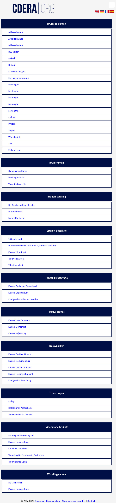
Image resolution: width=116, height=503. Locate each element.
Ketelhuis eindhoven (18, 448)
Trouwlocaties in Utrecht (20, 414)
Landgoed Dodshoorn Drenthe (23, 299)
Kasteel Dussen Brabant (19, 367)
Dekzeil (11, 58)
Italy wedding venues (18, 78)
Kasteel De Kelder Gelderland (22, 286)
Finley (11, 401)
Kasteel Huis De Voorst (19, 320)
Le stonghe (13, 84)
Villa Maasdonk (15, 265)
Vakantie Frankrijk (17, 184)
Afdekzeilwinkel (15, 32)
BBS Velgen (13, 51)
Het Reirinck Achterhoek (20, 407)
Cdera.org (39, 501)
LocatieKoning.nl (16, 218)
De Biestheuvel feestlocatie (21, 205)
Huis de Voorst (15, 211)
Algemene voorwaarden (73, 501)
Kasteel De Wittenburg (19, 361)
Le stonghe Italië (16, 177)
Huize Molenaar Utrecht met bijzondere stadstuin (32, 245)
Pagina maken (53, 501)
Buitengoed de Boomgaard (21, 435)
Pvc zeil (11, 123)
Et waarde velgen (16, 71)
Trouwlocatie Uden (17, 461)
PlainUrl (12, 117)
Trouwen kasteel (16, 258)
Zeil (10, 143)
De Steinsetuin (15, 482)
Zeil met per (14, 150)
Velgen (11, 130)
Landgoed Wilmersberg (19, 380)
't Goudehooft (15, 239)
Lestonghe (13, 97)
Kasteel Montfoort (17, 252)
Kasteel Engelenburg (18, 292)
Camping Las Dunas (17, 171)
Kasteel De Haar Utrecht (20, 354)
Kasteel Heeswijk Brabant (20, 374)
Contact (91, 501)
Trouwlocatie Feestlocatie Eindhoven (26, 455)
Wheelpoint (14, 137)
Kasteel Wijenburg (17, 333)
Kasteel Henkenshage (18, 442)
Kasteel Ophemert (17, 326)
